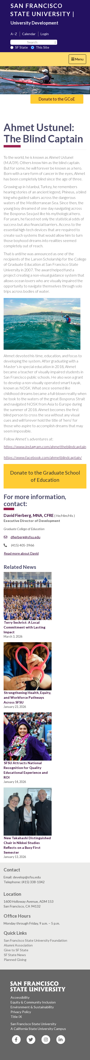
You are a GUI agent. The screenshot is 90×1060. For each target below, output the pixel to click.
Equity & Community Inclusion (33, 1002)
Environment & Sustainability (32, 1007)
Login (45, 34)
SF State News (15, 955)
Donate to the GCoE (57, 99)
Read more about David (21, 553)
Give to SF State (16, 950)
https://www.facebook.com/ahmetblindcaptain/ (43, 457)
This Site (40, 47)
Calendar (29, 34)
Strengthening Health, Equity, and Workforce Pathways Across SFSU (27, 697)
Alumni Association (18, 945)
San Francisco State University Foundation (35, 940)
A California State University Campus (38, 1029)
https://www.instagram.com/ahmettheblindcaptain (45, 446)
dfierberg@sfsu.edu (22, 537)
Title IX (16, 1017)
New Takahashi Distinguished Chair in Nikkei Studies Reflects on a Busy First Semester (27, 845)
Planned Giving (15, 960)
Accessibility (20, 997)
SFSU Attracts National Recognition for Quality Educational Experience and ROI (26, 770)
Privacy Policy (21, 1012)
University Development (34, 22)
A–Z (14, 34)
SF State (19, 47)
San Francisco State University (33, 1024)
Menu (78, 60)
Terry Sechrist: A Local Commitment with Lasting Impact (24, 627)
